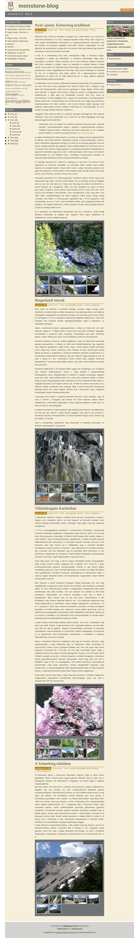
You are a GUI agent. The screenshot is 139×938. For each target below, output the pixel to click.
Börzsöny (28, 72)
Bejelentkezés (115, 59)
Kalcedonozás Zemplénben (18, 50)
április (14, 129)
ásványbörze (11, 98)
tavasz (22, 88)
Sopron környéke (82, 30)
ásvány (22, 95)
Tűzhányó (113, 75)
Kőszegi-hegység (25, 78)
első (6, 75)
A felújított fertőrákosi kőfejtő (19, 26)
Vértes (20, 91)
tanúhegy (16, 88)
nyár (73, 30)
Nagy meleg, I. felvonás (17, 38)
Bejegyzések (62, 929)
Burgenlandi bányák (50, 300)
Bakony (17, 69)
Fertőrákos (11, 75)
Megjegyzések (77, 929)
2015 (12, 114)
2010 (12, 138)
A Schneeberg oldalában (53, 764)
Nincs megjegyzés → (93, 305)
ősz (6, 104)
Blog (27, 14)
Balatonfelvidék (14, 71)
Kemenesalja (15, 78)
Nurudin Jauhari (62, 932)
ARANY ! (11, 47)
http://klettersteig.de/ (85, 133)
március (15, 132)
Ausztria (68, 30)
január (14, 135)
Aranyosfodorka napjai (118, 69)
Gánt (23, 75)
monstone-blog (39, 6)
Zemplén (12, 94)
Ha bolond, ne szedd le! (119, 72)
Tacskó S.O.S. (115, 85)
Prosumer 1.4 (73, 932)
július (14, 123)
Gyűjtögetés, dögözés (16, 59)
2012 (12, 117)
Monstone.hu (14, 14)
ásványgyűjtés (71, 305)
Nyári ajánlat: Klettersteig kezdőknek (62, 25)
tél (26, 88)
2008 (12, 144)
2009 (12, 141)
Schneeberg (81, 768)
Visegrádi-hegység (11, 91)
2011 (12, 120)
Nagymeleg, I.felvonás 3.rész (19, 29)
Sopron (9, 84)
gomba (18, 75)
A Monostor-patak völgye (17, 56)
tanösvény (8, 88)
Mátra (8, 81)
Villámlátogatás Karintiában (55, 508)
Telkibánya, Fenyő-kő (16, 53)
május (14, 126)
